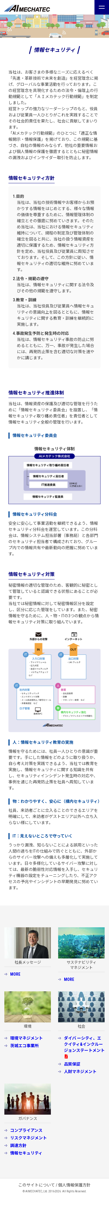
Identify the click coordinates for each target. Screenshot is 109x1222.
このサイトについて (36, 1185)
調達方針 (18, 1145)
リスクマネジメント (28, 1138)
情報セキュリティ (26, 1153)
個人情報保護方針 (74, 1185)
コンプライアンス (26, 1130)
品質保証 (72, 1064)
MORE (15, 974)
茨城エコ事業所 (24, 1045)
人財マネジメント (80, 1071)
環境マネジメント (26, 1038)
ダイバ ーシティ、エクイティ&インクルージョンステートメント (84, 1044)
